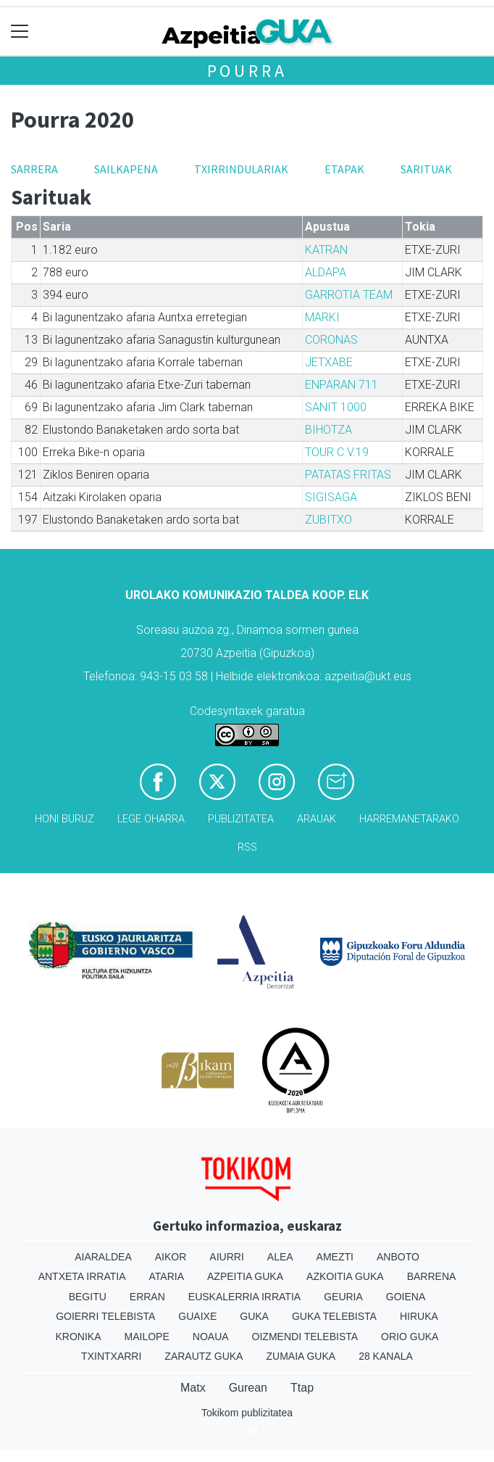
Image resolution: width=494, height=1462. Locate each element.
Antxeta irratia (82, 1276)
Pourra (247, 70)
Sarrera (34, 169)
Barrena (431, 1276)
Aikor (171, 1257)
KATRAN (326, 250)
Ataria (167, 1276)
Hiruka (419, 1316)
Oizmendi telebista (305, 1336)
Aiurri (226, 1257)
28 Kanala (386, 1356)
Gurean (248, 1388)
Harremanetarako (409, 819)
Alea (280, 1257)
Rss (247, 847)
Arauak (316, 819)
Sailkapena (126, 169)
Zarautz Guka (203, 1356)
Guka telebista (334, 1316)
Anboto (398, 1257)
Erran (147, 1296)
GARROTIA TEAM (349, 295)
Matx (193, 1388)
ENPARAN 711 (341, 385)
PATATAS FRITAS (348, 475)
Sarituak (426, 169)
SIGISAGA (331, 497)
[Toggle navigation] (19, 31)
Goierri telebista (105, 1316)
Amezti (335, 1257)
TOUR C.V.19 (337, 452)
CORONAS (331, 340)
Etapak (344, 169)
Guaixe (197, 1316)
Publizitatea (241, 819)
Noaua (211, 1336)
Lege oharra (151, 819)
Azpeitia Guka (245, 1276)
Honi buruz (64, 819)
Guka (254, 1316)
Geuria (343, 1296)
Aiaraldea (103, 1257)
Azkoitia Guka (345, 1276)
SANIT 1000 (336, 407)
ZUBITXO (328, 519)
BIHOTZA (328, 430)
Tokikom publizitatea (247, 1412)
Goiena (405, 1296)
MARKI (322, 317)
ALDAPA (325, 272)
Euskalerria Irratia (244, 1296)
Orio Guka (409, 1336)
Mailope (147, 1336)
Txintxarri (111, 1356)
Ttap (302, 1388)
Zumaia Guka (300, 1356)
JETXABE (329, 362)
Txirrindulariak (241, 169)
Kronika (78, 1336)
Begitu (87, 1296)
